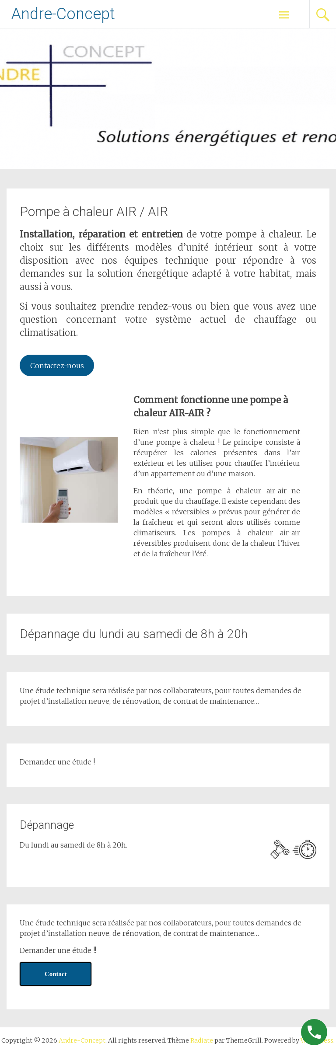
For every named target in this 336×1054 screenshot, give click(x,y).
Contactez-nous (57, 365)
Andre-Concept (63, 14)
